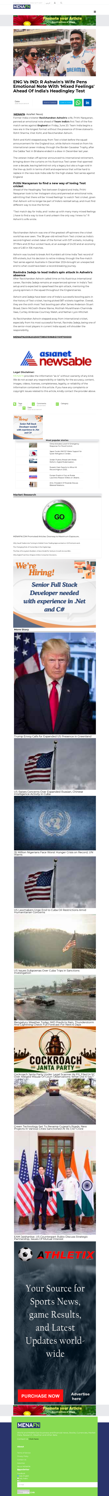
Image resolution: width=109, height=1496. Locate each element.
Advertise (21, 1463)
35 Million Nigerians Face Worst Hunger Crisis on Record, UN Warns (53, 853)
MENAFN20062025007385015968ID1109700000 (42, 337)
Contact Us (21, 1460)
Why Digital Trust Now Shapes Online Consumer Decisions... (35, 555)
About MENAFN (23, 1467)
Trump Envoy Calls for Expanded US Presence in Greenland (52, 736)
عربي (48, 3)
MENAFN (19, 114)
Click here (34, 1439)
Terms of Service (24, 1453)
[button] (55, 3)
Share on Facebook (50, 102)
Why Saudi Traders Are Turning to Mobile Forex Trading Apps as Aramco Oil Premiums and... (47, 543)
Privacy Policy (22, 1456)
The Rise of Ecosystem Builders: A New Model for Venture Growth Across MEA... (42, 551)
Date (17, 101)
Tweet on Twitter (65, 102)
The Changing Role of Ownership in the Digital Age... (32, 547)
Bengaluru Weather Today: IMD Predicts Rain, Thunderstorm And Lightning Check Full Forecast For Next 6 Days (54, 1023)
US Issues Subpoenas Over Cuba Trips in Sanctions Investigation (46, 971)
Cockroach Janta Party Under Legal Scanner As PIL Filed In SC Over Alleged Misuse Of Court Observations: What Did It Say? (54, 1075)
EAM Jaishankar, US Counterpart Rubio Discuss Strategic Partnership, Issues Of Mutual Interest (51, 1238)
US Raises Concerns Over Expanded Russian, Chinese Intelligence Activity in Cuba (48, 793)
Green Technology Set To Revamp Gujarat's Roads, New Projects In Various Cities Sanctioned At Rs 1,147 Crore (50, 1127)
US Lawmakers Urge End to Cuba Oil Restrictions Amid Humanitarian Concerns (50, 911)
